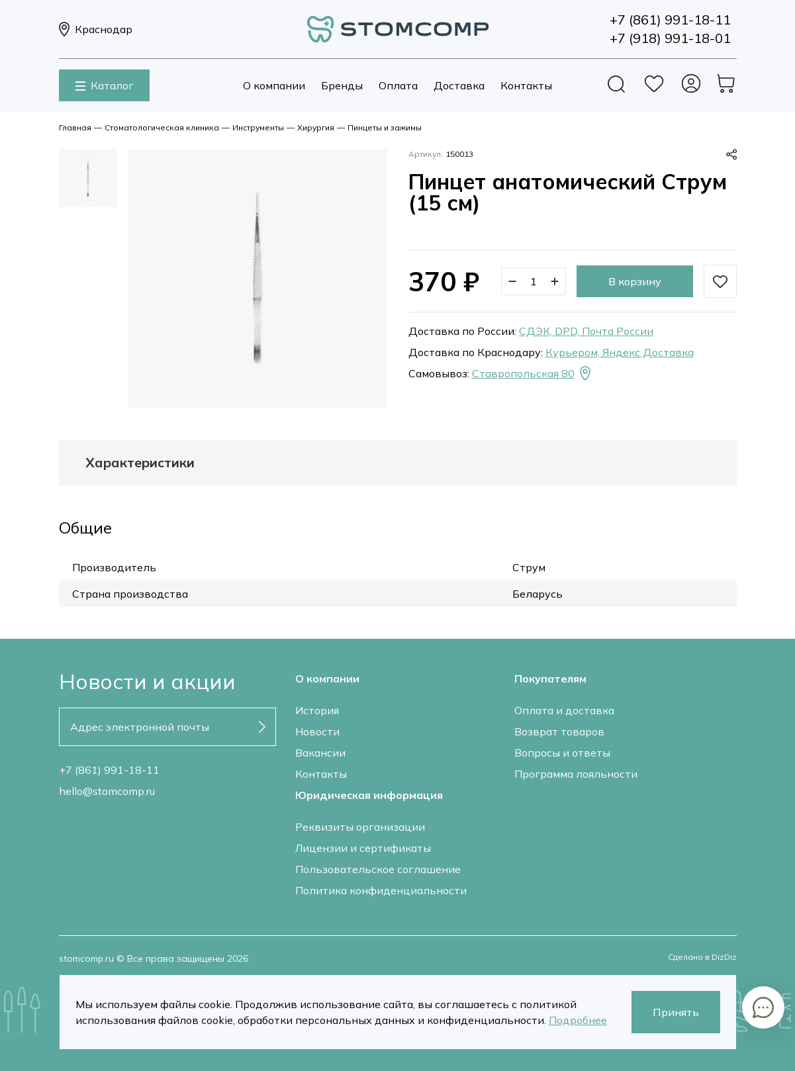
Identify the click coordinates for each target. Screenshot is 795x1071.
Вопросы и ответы (562, 752)
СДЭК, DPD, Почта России (586, 331)
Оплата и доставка (564, 710)
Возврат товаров (559, 731)
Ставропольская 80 (532, 373)
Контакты (526, 85)
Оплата (398, 85)
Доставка (459, 85)
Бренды (342, 85)
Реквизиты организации (360, 826)
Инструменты (258, 127)
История (317, 710)
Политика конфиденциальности (381, 890)
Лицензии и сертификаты (363, 848)
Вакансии (320, 752)
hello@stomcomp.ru (107, 791)
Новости (317, 731)
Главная (75, 127)
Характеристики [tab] (140, 462)
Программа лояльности (575, 773)
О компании (274, 85)
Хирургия (315, 127)
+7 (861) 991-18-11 (109, 769)
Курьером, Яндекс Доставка (619, 352)
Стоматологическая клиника (162, 127)
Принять (676, 1012)
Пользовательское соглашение (378, 869)
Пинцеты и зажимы (385, 127)
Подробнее (578, 1020)
